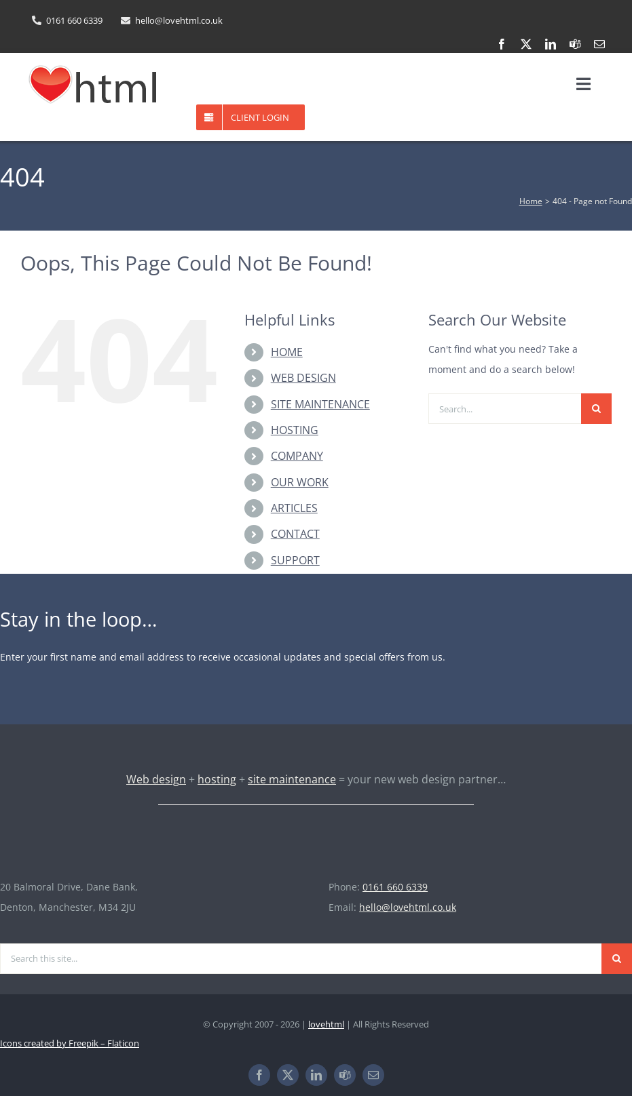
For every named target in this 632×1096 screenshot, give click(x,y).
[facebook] (501, 44)
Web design (156, 779)
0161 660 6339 (395, 886)
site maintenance (292, 779)
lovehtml (326, 1024)
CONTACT (295, 533)
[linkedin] (550, 44)
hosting (217, 779)
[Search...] (504, 408)
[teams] (575, 44)
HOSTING (294, 430)
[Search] (596, 408)
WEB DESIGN (303, 377)
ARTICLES (294, 508)
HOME (287, 352)
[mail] (599, 44)
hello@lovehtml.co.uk (407, 907)
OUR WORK (300, 482)
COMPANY (297, 455)
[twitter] (526, 44)
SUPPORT (295, 560)
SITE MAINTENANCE (320, 404)
